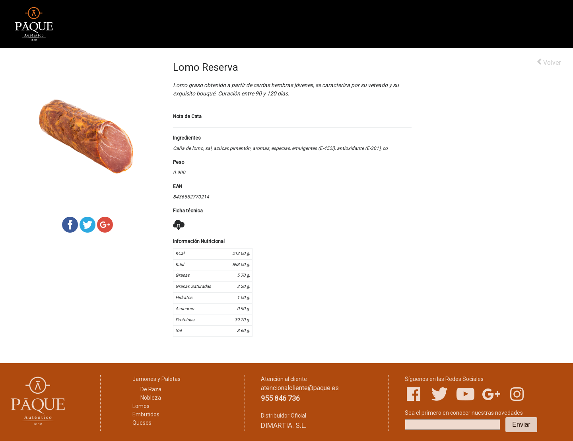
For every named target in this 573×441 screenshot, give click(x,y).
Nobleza (150, 397)
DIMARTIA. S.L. (284, 425)
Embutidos (145, 414)
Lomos (141, 406)
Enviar (521, 424)
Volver (548, 62)
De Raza (150, 389)
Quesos (142, 423)
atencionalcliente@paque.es (300, 388)
